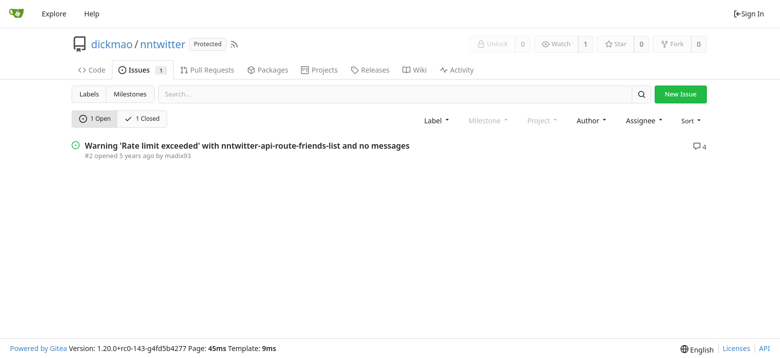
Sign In (748, 13)
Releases (370, 70)
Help (91, 13)
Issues (142, 70)
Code (91, 70)
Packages (268, 70)
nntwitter (163, 44)
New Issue (680, 94)
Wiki (414, 70)
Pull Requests (207, 70)
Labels (89, 94)
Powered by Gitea (38, 348)
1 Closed (142, 118)
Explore (54, 13)
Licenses (737, 348)
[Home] (16, 13)
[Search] (641, 94)
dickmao (112, 44)
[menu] (692, 120)
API (764, 348)
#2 (89, 155)
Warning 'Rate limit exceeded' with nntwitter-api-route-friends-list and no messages (247, 145)
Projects (319, 70)
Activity (457, 70)
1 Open (95, 118)
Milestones (130, 94)
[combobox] (437, 120)
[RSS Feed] (234, 44)
